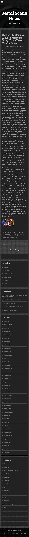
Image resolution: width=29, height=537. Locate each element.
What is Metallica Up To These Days (14, 300)
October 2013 (7, 378)
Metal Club (5, 267)
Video (5, 507)
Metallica (6, 484)
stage (21, 235)
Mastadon (6, 477)
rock (15, 235)
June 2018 (6, 338)
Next (25, 244)
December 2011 (8, 435)
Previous (5, 244)
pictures (11, 235)
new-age (21, 234)
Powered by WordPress (14, 530)
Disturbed (6, 467)
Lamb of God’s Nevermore (11, 310)
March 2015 (7, 365)
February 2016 (8, 345)
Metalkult (4, 48)
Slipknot (6, 494)
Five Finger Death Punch (11, 470)
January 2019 (7, 335)
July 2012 (6, 419)
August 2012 (7, 415)
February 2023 (8, 325)
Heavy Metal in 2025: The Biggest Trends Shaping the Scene (14, 296)
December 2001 (8, 452)
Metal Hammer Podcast (8, 274)
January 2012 (7, 432)
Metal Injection (6, 277)
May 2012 (6, 425)
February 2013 (8, 395)
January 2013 (7, 398)
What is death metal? (10, 303)
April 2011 (7, 449)
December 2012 (8, 402)
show (18, 235)
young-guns (14, 237)
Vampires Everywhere (10, 504)
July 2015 (6, 358)
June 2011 (6, 445)
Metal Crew (5, 270)
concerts (9, 234)
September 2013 (8, 382)
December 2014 (8, 368)
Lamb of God (7, 474)
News (11, 233)
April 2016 (7, 341)
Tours (5, 497)
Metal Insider (6, 280)
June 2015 (6, 362)
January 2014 (7, 375)
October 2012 (7, 409)
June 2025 (6, 321)
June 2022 (6, 328)
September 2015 (8, 355)
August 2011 (7, 442)
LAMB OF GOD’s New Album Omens (13, 306)
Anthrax (6, 464)
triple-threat (6, 237)
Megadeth (7, 480)
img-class (15, 234)
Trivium (6, 500)
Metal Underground (7, 284)
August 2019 (7, 331)
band (21, 233)
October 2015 (7, 351)
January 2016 (7, 348)
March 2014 (7, 372)
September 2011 (8, 439)
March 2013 (7, 392)
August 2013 (7, 385)
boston (5, 234)
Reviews (6, 490)
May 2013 (6, 388)
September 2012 (8, 412)
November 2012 (8, 405)
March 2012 (7, 429)
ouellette (5, 235)
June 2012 (6, 422)
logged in (12, 252)
